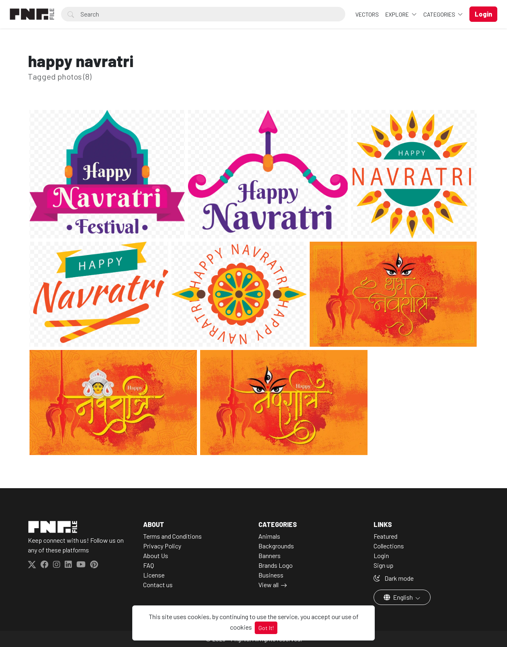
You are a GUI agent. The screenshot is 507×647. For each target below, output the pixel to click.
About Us (155, 555)
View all (268, 584)
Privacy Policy (162, 546)
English (399, 597)
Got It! (266, 627)
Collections (389, 546)
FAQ (148, 565)
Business (270, 575)
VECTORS (367, 14)
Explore (397, 14)
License (154, 575)
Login (381, 555)
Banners (269, 555)
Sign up (383, 565)
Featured (385, 536)
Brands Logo (275, 565)
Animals (269, 536)
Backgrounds (276, 546)
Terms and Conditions (172, 536)
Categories (439, 14)
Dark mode (394, 578)
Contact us (158, 584)
